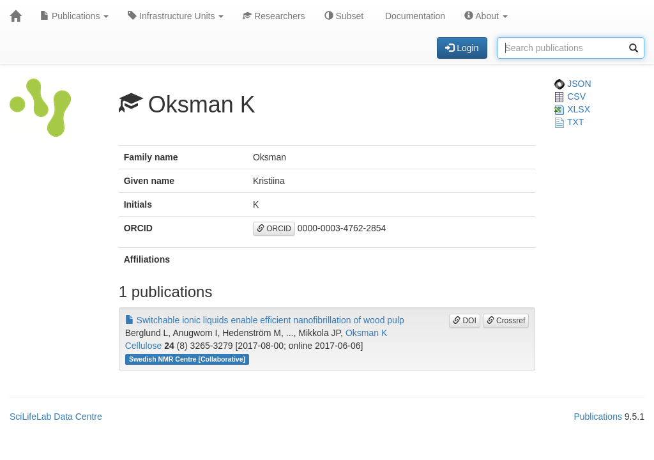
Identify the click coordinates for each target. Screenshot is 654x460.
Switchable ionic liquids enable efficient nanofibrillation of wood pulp (264, 320)
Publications (74, 16)
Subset (343, 16)
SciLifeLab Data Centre (56, 416)
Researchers (274, 16)
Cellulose (143, 346)
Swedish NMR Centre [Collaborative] (187, 359)
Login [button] (461, 48)
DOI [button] (464, 320)
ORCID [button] (274, 228)
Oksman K (366, 333)
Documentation (414, 16)
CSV (570, 96)
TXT (569, 122)
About (486, 16)
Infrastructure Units (176, 16)
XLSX (572, 109)
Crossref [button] (506, 320)
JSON (572, 84)
